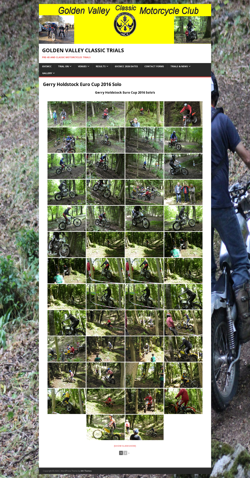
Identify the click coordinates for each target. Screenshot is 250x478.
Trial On (63, 66)
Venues (82, 66)
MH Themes (86, 471)
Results (101, 66)
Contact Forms (154, 66)
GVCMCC (46, 66)
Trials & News (179, 66)
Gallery (47, 73)
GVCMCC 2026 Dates (126, 66)
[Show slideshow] (125, 445)
